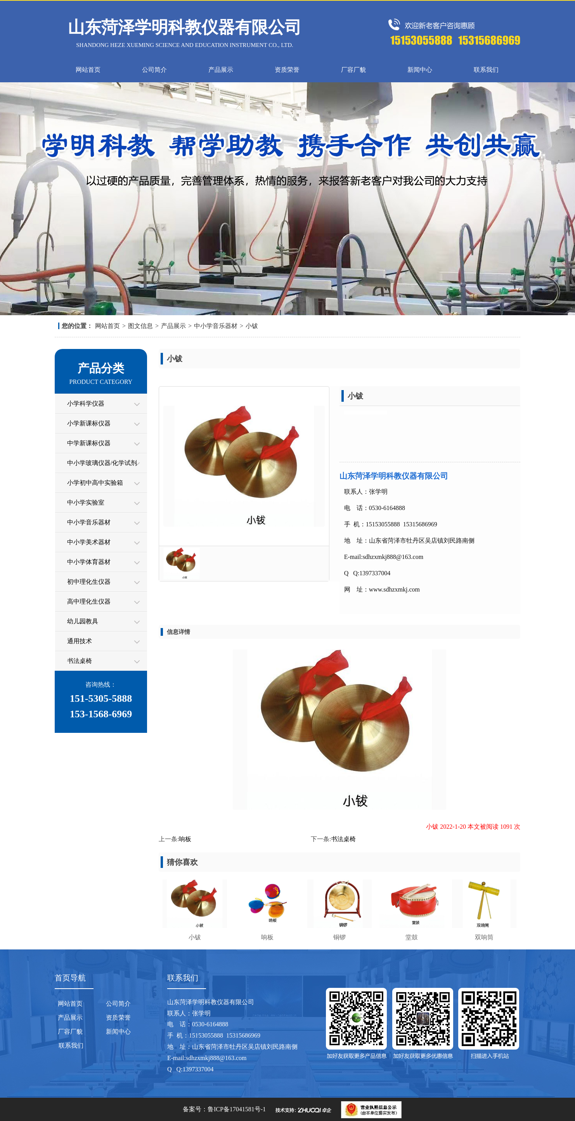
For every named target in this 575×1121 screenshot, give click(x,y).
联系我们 (486, 69)
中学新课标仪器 (89, 443)
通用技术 (79, 641)
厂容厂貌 (353, 69)
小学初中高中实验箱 (95, 482)
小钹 (252, 326)
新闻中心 (419, 69)
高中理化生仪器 (89, 601)
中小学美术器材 (89, 542)
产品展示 (220, 69)
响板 (185, 839)
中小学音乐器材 (215, 326)
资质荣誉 (287, 69)
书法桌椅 (79, 661)
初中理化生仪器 (89, 581)
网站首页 (88, 69)
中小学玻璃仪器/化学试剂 (102, 463)
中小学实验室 (85, 502)
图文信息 (140, 326)
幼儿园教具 (82, 621)
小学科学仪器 (85, 403)
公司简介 (154, 69)
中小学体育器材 (89, 562)
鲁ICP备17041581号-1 (237, 1109)
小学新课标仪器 (89, 423)
